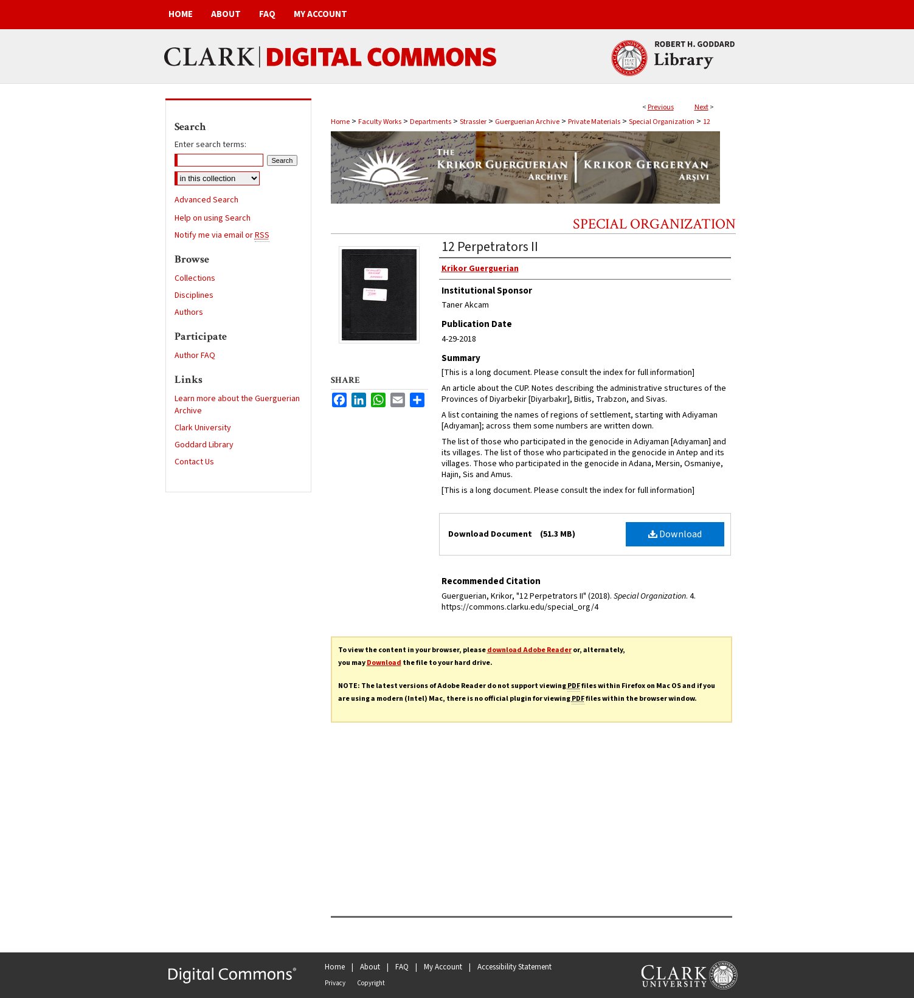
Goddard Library (204, 445)
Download (675, 534)
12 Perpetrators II (489, 246)
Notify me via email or (222, 235)
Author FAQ (195, 355)
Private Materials (594, 122)
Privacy (335, 983)
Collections (195, 278)
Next (701, 107)
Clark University (203, 428)
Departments (430, 122)
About (370, 967)
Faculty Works (379, 122)
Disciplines (194, 295)
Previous (661, 107)
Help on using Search (213, 218)
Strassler (473, 122)
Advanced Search (206, 200)
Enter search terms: (210, 145)
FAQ (402, 967)
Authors (189, 312)
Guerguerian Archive (527, 122)
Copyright (371, 983)
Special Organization (661, 122)
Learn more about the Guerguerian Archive (237, 405)
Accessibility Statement (514, 967)
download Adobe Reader (529, 650)
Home (340, 122)
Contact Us (194, 462)
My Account (443, 967)
